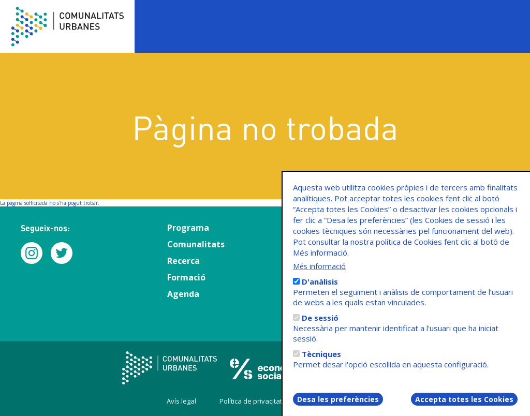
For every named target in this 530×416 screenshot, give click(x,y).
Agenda (183, 294)
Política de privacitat (250, 401)
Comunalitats (196, 244)
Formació (186, 277)
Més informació (319, 274)
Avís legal (181, 401)
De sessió (320, 325)
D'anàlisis (320, 289)
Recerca (183, 260)
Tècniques (321, 361)
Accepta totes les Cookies (464, 407)
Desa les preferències (338, 407)
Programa (188, 227)
